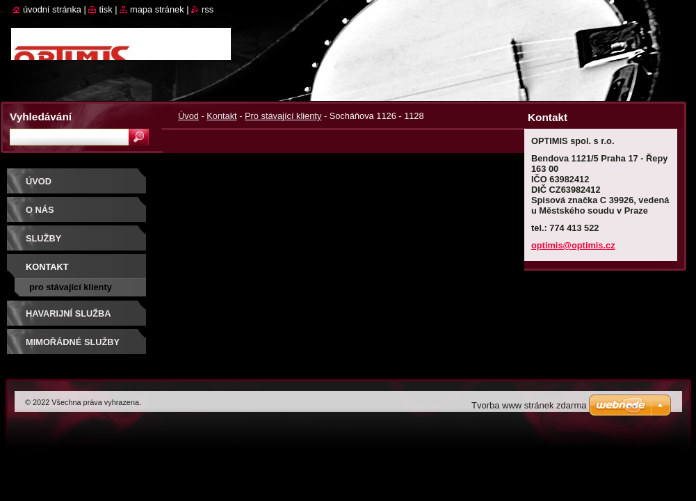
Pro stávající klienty (283, 116)
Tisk (105, 9)
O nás (40, 210)
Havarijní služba (68, 313)
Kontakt (221, 116)
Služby (43, 238)
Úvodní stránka (52, 9)
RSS (207, 9)
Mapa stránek (157, 9)
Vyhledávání (41, 116)
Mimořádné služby (73, 342)
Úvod (188, 116)
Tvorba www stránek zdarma (528, 405)
